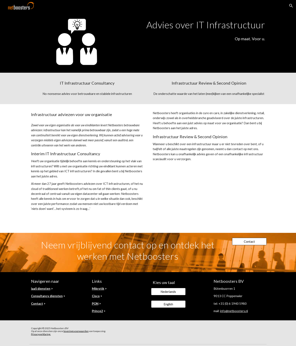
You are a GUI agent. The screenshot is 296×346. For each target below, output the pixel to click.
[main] (199, 24)
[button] (291, 6)
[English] (168, 304)
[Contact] (249, 241)
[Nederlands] (168, 291)
